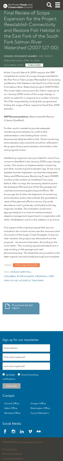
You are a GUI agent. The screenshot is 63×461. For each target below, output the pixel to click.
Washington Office (40, 408)
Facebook (5, 431)
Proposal (41, 276)
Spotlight (10, 374)
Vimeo (30, 431)
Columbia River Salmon (19, 276)
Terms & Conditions (12, 453)
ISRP (51, 276)
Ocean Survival (21, 271)
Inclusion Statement (13, 458)
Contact (8, 395)
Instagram (13, 431)
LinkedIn (21, 431)
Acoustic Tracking (31, 280)
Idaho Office (10, 408)
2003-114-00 (11, 280)
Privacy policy (10, 449)
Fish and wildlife (26, 265)
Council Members (39, 413)
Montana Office (12, 413)
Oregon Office (38, 403)
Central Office (11, 403)
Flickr (38, 431)
